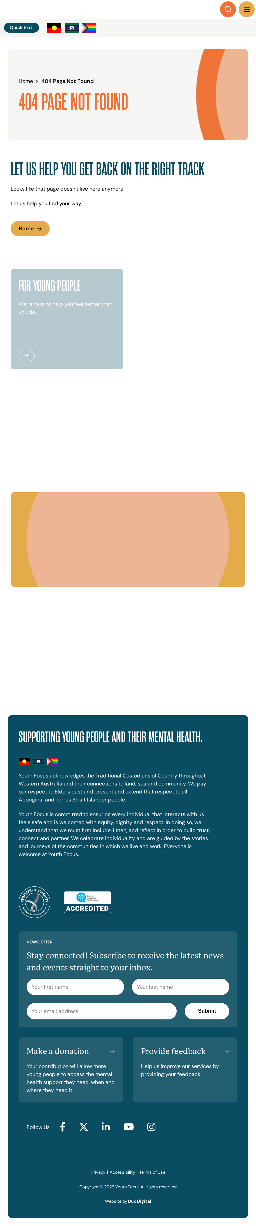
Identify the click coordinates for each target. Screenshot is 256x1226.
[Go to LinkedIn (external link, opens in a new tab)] (106, 1127)
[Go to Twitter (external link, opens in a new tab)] (83, 1127)
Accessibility (122, 1172)
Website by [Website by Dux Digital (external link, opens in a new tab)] (128, 1201)
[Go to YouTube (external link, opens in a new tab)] (128, 1127)
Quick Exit (21, 27)
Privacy (98, 1172)
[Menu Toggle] (247, 9)
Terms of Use (152, 1172)
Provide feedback (173, 1051)
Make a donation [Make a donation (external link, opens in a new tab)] (58, 1051)
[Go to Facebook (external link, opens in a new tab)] (63, 1127)
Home (26, 228)
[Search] (228, 9)
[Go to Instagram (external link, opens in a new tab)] (151, 1127)
